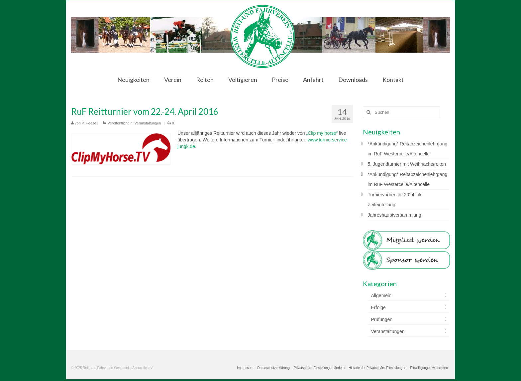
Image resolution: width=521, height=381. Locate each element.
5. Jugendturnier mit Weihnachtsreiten (407, 164)
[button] (319, 368)
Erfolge (378, 307)
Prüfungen (382, 319)
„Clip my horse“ (322, 133)
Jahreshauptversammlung (394, 215)
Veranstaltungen (148, 123)
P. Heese (89, 123)
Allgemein (381, 295)
